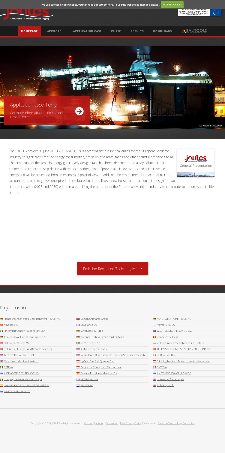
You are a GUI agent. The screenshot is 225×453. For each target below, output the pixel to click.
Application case (87, 31)
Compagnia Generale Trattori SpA (21, 379)
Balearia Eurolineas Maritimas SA (96, 373)
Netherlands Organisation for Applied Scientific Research (110, 355)
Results (137, 31)
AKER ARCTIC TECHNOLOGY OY (19, 373)
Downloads (162, 31)
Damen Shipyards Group (92, 318)
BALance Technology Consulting (176, 423)
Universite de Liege (165, 337)
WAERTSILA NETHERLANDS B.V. (172, 330)
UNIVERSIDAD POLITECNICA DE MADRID (24, 385)
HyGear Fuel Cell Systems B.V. (95, 361)
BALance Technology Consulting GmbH (100, 337)
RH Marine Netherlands (91, 349)
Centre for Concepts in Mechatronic (99, 367)
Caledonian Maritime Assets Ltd (19, 361)
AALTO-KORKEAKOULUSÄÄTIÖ (172, 373)
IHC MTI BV (84, 385)
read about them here (100, 4)
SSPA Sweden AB (88, 343)
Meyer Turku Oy (164, 324)
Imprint (100, 423)
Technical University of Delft (17, 355)
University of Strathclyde (168, 379)
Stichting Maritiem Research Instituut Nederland (181, 361)
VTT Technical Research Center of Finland (178, 343)
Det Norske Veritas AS (14, 343)
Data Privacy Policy (130, 423)
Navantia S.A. (9, 324)
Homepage (29, 31)
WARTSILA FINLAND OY (15, 391)
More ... (112, 87)
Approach (55, 31)
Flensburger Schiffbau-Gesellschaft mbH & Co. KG (30, 318)
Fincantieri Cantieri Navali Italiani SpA (22, 330)
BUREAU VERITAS (164, 355)
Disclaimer (112, 423)
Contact (88, 423)
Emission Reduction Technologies (109, 268)
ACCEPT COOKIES (172, 4)
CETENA (6, 367)
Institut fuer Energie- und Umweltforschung (26, 349)
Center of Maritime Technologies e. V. (23, 337)
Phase (116, 31)
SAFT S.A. (160, 367)
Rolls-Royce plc (163, 385)
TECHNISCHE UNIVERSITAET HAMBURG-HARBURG (182, 349)
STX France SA (86, 324)
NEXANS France (87, 379)
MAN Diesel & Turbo (89, 330)
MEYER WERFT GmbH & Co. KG (172, 318)
